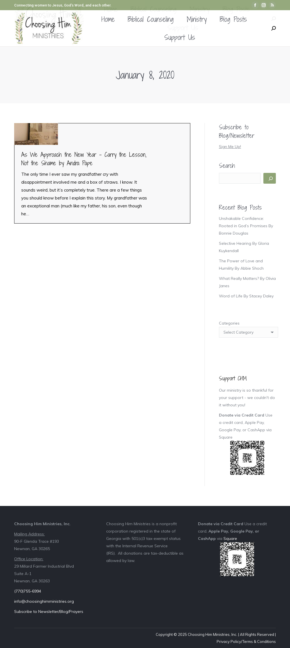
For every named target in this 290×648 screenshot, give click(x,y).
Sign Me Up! (230, 146)
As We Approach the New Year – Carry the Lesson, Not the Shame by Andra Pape (83, 159)
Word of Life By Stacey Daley (246, 296)
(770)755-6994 (27, 591)
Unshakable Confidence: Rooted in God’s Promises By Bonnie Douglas (246, 226)
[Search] (269, 178)
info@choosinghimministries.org (44, 601)
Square (226, 437)
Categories (229, 323)
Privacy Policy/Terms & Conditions (246, 641)
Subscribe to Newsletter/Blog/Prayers (48, 611)
